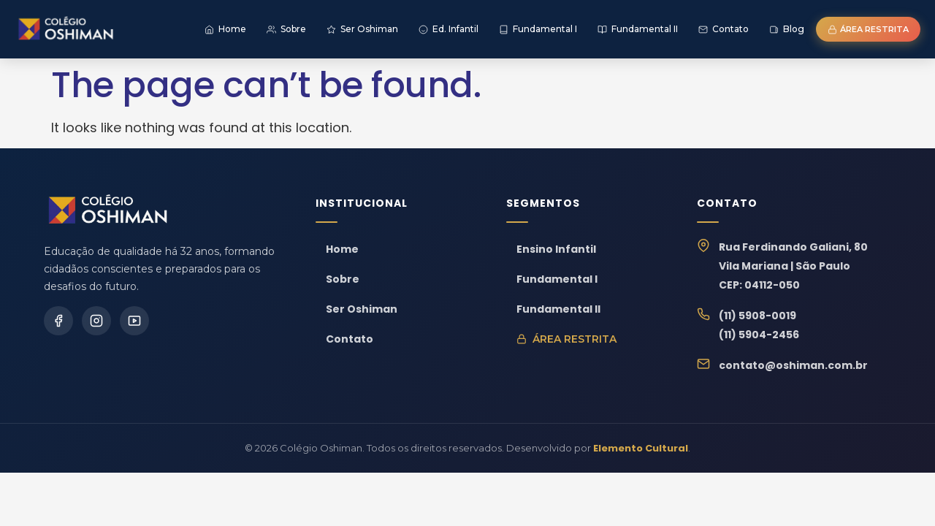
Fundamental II (558, 309)
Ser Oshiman (361, 309)
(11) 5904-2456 (759, 334)
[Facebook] (58, 320)
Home (342, 249)
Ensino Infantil (556, 249)
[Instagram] (96, 320)
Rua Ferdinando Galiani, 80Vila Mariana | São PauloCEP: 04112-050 (793, 266)
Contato (349, 339)
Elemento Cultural (640, 448)
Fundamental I (557, 279)
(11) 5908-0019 (757, 315)
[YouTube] (134, 320)
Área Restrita (566, 339)
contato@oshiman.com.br (793, 365)
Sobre (342, 279)
